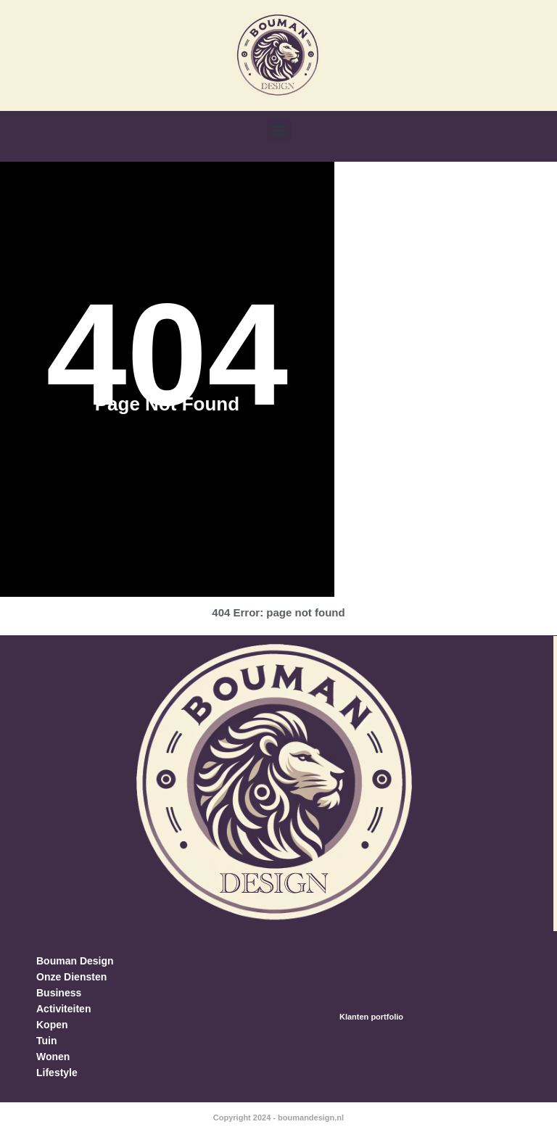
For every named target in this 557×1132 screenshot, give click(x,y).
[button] (279, 130)
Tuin (46, 1040)
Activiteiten (63, 1009)
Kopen (52, 1024)
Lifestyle (57, 1072)
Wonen (53, 1056)
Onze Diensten (71, 977)
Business (58, 993)
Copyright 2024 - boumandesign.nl (278, 1117)
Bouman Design (75, 961)
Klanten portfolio (371, 1016)
